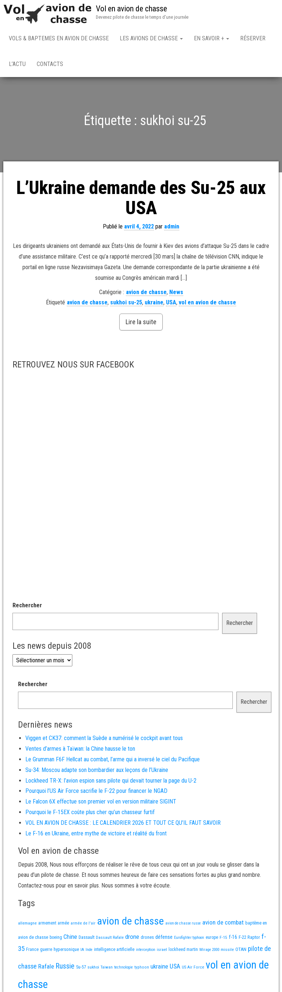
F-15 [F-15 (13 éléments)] (223, 937)
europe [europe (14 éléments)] (212, 937)
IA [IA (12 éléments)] (82, 949)
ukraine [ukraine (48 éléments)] (159, 966)
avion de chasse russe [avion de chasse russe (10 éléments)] (183, 923)
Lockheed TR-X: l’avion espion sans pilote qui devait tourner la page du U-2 (110, 780)
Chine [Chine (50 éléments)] (70, 936)
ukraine (154, 302)
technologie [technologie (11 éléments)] (123, 967)
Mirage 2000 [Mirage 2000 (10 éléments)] (209, 949)
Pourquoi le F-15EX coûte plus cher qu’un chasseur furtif (90, 812)
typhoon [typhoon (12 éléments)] (141, 967)
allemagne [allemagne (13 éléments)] (27, 923)
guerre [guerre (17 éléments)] (46, 949)
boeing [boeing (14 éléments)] (56, 937)
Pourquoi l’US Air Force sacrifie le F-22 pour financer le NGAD (96, 790)
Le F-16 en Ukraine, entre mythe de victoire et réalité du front (96, 833)
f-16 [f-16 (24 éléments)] (233, 937)
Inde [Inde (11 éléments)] (89, 949)
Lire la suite (141, 322)
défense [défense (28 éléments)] (164, 937)
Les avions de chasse (151, 38)
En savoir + (211, 38)
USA (171, 302)
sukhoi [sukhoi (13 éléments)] (93, 967)
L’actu (17, 64)
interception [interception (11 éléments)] (145, 949)
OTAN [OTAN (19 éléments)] (240, 949)
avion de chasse (146, 292)
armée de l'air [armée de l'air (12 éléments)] (82, 923)
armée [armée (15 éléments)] (63, 923)
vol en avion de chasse (207, 302)
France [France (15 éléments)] (32, 949)
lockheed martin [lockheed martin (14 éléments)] (183, 949)
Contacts (50, 64)
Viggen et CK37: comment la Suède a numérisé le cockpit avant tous (104, 738)
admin (171, 226)
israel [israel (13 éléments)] (162, 949)
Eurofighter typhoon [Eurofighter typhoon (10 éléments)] (189, 937)
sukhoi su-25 (126, 302)
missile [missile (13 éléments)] (227, 949)
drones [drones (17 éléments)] (147, 937)
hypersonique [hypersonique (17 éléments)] (66, 949)
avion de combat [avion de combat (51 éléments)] (223, 922)
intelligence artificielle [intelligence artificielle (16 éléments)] (114, 949)
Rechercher (27, 605)
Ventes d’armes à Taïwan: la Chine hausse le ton (80, 748)
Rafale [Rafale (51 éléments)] (46, 966)
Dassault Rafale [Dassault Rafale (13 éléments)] (110, 937)
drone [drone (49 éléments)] (132, 936)
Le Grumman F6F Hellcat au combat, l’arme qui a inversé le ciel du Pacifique (112, 759)
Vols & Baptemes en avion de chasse (59, 38)
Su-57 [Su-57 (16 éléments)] (81, 967)
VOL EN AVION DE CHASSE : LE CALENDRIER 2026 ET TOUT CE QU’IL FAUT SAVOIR (123, 822)
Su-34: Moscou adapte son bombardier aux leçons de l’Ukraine (96, 769)
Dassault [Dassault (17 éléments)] (86, 937)
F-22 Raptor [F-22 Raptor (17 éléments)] (249, 937)
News (176, 292)
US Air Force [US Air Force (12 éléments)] (193, 967)
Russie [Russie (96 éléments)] (65, 966)
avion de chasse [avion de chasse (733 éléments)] (130, 921)
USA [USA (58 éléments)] (175, 966)
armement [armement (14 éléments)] (47, 923)
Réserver (252, 38)
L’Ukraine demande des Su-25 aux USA (141, 198)
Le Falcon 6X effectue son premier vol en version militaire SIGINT (100, 801)
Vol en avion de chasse (131, 8)
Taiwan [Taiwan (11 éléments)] (107, 967)
